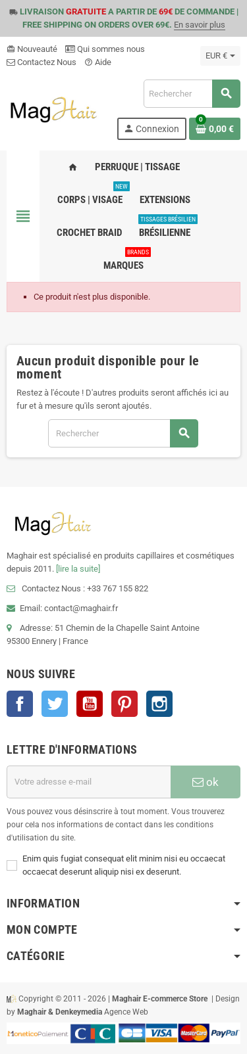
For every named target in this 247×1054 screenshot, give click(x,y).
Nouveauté (32, 49)
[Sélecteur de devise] (220, 56)
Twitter (54, 704)
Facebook (20, 704)
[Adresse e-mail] (89, 782)
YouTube (89, 704)
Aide (97, 62)
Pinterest (124, 704)
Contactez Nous (41, 62)
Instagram (159, 704)
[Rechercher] (192, 94)
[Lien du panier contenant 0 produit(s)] (214, 129)
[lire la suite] (78, 569)
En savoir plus (199, 25)
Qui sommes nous (105, 49)
